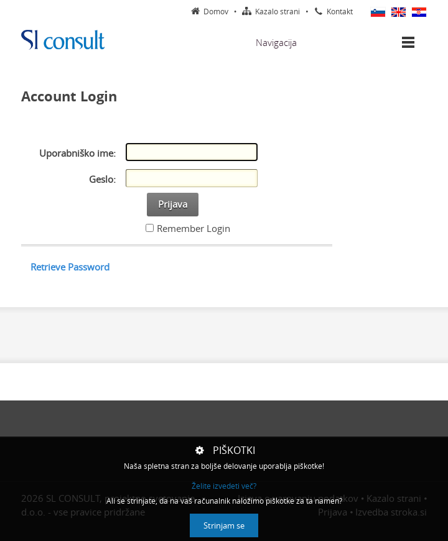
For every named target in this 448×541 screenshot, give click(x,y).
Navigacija (276, 42)
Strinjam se (224, 525)
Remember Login (193, 228)
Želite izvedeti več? (224, 486)
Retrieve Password (70, 267)
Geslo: (102, 179)
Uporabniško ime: (77, 153)
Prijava (172, 204)
